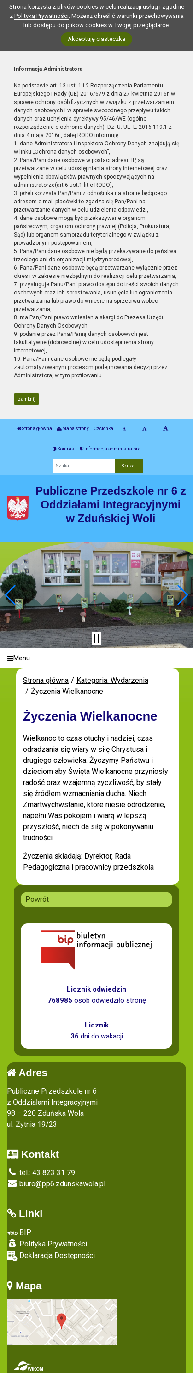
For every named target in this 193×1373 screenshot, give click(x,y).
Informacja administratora (110, 448)
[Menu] (96, 658)
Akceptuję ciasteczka (96, 38)
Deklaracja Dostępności (51, 1256)
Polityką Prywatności (41, 15)
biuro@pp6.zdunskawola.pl (56, 1183)
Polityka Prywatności (47, 1243)
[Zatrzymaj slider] (96, 638)
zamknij (26, 399)
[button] (11, 595)
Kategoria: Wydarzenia (112, 680)
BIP (19, 1232)
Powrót (37, 899)
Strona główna (34, 428)
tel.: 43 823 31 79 (41, 1172)
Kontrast (64, 448)
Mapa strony (73, 428)
